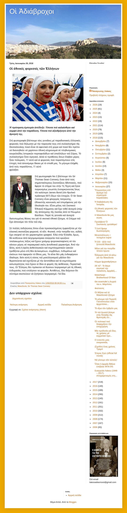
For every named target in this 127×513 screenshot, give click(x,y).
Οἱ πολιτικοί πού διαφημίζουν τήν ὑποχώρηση (103, 324)
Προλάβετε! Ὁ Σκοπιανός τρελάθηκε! (106, 223)
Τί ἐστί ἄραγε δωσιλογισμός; (102, 229)
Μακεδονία (22, 286)
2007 (95, 423)
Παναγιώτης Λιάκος (101, 91)
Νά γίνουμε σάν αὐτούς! (106, 360)
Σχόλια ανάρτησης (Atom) (34, 310)
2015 (95, 390)
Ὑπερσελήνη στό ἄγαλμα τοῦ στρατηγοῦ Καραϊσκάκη (103, 194)
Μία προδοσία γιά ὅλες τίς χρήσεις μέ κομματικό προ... (105, 333)
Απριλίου (99, 174)
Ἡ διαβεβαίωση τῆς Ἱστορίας (104, 203)
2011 (95, 407)
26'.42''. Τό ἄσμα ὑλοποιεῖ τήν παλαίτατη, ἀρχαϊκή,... (106, 268)
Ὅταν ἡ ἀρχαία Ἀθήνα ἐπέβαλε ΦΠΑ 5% (105, 365)
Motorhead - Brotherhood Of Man (105, 276)
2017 (95, 382)
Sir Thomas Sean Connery (39, 286)
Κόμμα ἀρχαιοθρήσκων (105, 262)
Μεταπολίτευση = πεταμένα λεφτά (103, 236)
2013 (95, 398)
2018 (95, 138)
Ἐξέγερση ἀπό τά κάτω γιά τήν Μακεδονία (105, 256)
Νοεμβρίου (100, 145)
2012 (95, 402)
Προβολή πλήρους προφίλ (101, 95)
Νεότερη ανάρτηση (18, 304)
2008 (95, 419)
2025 (95, 109)
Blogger (72, 502)
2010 (95, 411)
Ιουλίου (99, 162)
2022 (95, 121)
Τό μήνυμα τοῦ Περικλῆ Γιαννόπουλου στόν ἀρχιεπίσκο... (105, 301)
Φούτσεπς (99, 288)
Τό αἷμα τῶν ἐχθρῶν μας (106, 308)
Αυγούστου (100, 158)
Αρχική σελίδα (44, 304)
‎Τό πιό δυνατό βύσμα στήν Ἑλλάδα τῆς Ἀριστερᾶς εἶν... (105, 315)
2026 (95, 105)
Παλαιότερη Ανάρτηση (71, 304)
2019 (95, 133)
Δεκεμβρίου (101, 141)
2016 (95, 386)
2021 (95, 125)
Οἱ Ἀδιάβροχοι (31, 11)
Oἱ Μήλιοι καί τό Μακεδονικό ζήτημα (105, 293)
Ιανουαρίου (100, 186)
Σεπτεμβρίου (101, 154)
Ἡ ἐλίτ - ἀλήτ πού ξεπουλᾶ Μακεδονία (105, 243)
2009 (95, 415)
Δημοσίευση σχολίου (22, 298)
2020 (95, 129)
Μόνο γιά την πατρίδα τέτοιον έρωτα (105, 249)
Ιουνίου (99, 166)
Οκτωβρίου (100, 149)
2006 (95, 427)
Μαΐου (98, 170)
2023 (95, 117)
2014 (95, 394)
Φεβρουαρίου (101, 182)
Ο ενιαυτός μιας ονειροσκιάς (102, 341)
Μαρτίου (99, 178)
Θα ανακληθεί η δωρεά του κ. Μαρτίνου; (105, 282)
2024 (95, 113)
